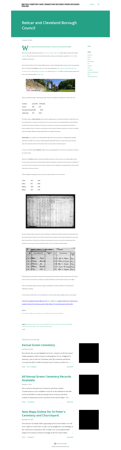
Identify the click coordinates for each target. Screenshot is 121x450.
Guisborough (91, 61)
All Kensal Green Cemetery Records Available (46, 378)
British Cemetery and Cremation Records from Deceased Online (50, 5)
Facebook (55, 301)
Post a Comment (32, 367)
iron (88, 63)
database (24, 56)
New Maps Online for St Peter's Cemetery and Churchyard (43, 413)
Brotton (89, 57)
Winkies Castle (43, 71)
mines (89, 68)
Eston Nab (57, 71)
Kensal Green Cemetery (38, 345)
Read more (70, 367)
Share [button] (89, 46)
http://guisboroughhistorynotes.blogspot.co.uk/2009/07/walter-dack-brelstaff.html (42, 313)
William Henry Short (92, 76)
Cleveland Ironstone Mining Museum (31, 71)
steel (89, 74)
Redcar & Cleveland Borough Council (51, 53)
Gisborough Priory (61, 68)
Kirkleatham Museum (71, 68)
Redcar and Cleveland (93, 72)
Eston (89, 59)
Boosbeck (90, 55)
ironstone (90, 65)
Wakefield (71, 56)
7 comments (30, 437)
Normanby (90, 70)
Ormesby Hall (40, 74)
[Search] (92, 4)
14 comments (31, 402)
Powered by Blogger (60, 443)
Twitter (49, 301)
